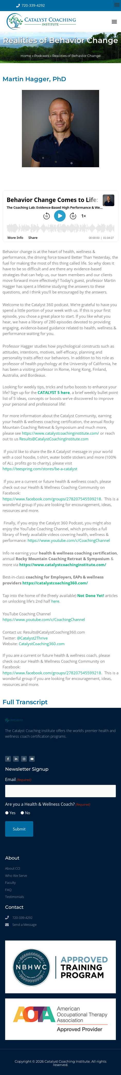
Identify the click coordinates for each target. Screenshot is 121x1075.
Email (18, 780)
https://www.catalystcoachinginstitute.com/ (60, 433)
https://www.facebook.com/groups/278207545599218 (52, 498)
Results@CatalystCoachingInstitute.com (54, 438)
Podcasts (41, 56)
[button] (117, 4)
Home (26, 56)
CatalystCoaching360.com (42, 643)
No (27, 812)
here (55, 601)
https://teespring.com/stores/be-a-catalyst (40, 468)
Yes (12, 812)
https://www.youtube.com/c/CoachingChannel (69, 540)
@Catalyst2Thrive (32, 638)
